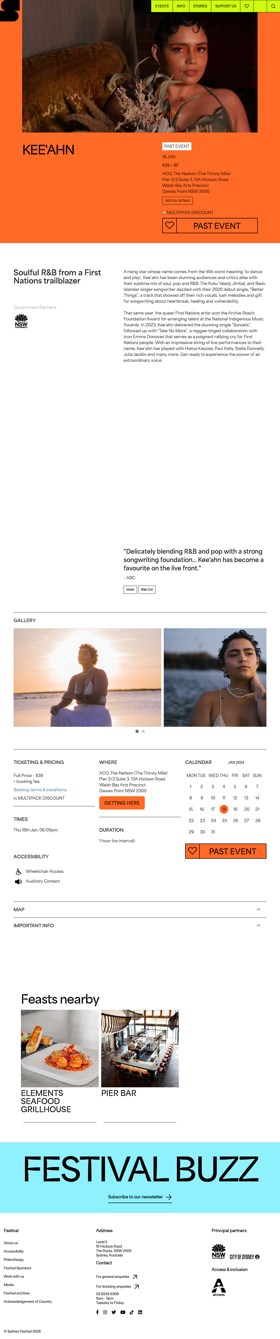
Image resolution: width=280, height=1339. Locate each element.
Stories (200, 6)
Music (130, 589)
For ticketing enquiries (119, 1287)
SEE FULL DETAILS (177, 200)
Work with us (14, 1276)
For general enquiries (118, 1277)
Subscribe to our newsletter (140, 1197)
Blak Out (146, 589)
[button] (137, 731)
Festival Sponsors (17, 1268)
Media (9, 1285)
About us (11, 1243)
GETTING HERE (122, 803)
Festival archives (17, 1293)
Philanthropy (14, 1260)
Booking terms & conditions (40, 789)
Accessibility (14, 1251)
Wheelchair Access (39, 871)
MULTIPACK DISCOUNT (188, 212)
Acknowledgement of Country (28, 1302)
